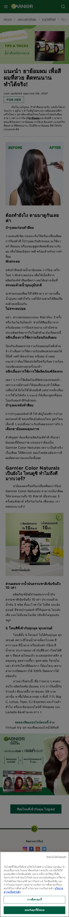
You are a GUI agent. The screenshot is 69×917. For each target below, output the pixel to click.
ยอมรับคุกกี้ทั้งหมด (35, 910)
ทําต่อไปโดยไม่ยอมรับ (56, 856)
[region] (34, 884)
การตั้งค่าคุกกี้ (34, 899)
